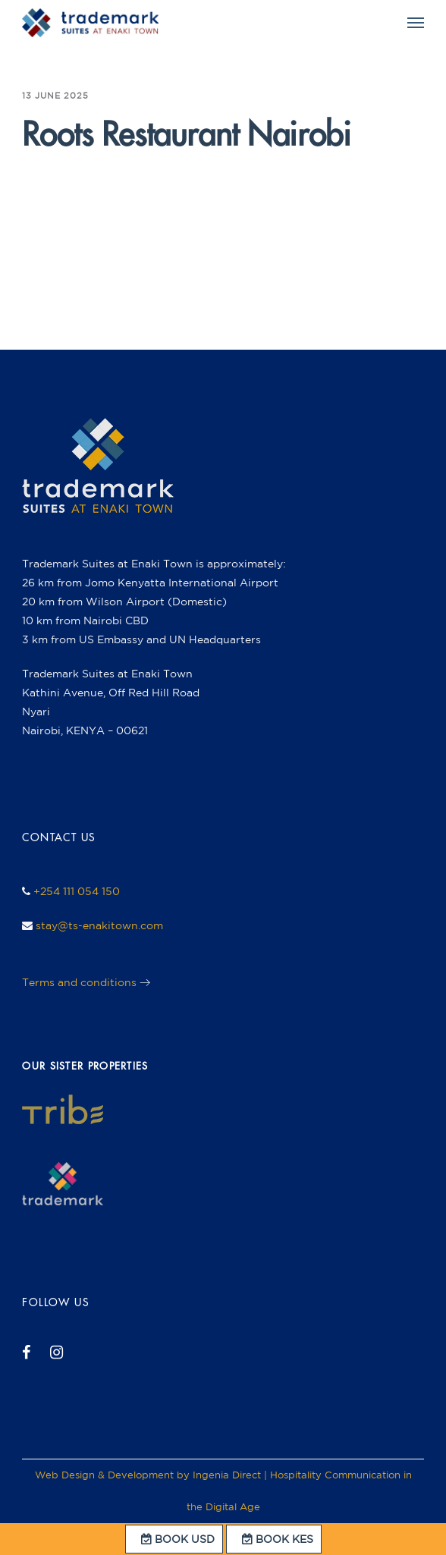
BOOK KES (273, 1539)
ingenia (56, 175)
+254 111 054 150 (76, 891)
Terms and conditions (79, 982)
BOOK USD (174, 1539)
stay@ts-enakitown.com (99, 925)
